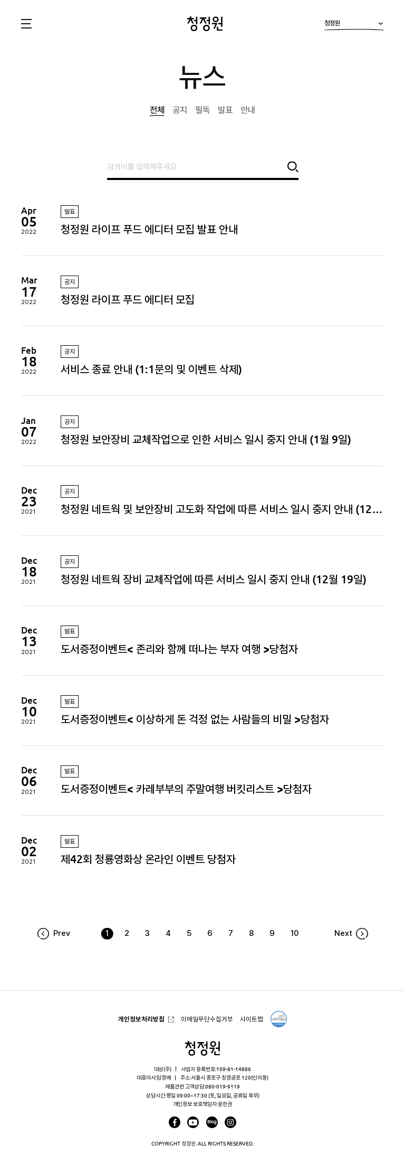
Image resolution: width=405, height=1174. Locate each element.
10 (294, 933)
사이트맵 (251, 1019)
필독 (202, 110)
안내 (247, 110)
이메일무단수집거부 (207, 1019)
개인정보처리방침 (141, 1019)
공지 (179, 110)
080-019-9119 (222, 1086)
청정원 (354, 25)
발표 (225, 110)
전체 (157, 110)
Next (343, 933)
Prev (61, 933)
